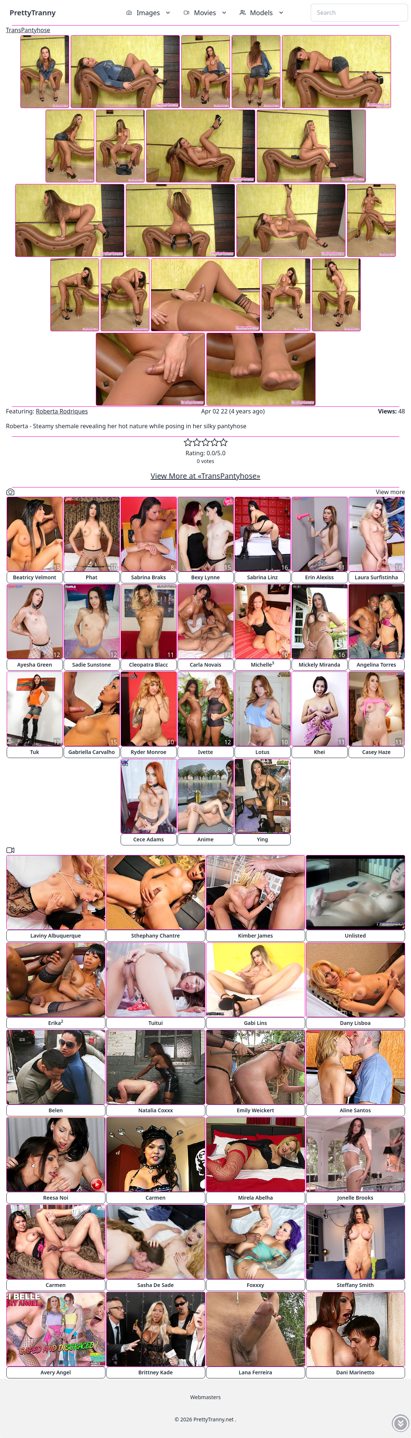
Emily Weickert (255, 1110)
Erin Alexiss (319, 577)
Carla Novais (205, 664)
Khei (319, 751)
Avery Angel (56, 1372)
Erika (55, 1022)
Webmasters (205, 1397)
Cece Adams (148, 839)
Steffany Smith (355, 1284)
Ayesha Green (34, 664)
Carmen (156, 1197)
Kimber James (255, 935)
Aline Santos (355, 1110)
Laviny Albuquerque (55, 935)
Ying (262, 839)
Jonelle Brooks (355, 1197)
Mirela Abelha (255, 1197)
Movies (205, 12)
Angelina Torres (376, 664)
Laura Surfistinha (376, 577)
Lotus (263, 751)
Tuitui (155, 1022)
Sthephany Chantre (155, 935)
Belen (55, 1110)
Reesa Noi (55, 1197)
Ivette (205, 751)
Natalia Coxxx (155, 1110)
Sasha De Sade (155, 1284)
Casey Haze (376, 751)
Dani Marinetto (355, 1372)
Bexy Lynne (205, 577)
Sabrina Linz (262, 577)
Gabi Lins (255, 1022)
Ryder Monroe (148, 751)
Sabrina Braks (148, 577)
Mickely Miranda (319, 664)
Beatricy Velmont (34, 577)
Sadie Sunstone (91, 664)
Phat (91, 577)
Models (262, 12)
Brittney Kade (155, 1372)
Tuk (34, 751)
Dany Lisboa (355, 1022)
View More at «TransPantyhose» (205, 476)
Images (149, 12)
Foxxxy (255, 1284)
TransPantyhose (28, 30)
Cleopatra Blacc (148, 664)
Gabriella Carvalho (91, 751)
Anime (206, 839)
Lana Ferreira (255, 1372)
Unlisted (355, 935)
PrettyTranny (32, 12)
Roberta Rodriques (62, 411)
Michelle (262, 664)
